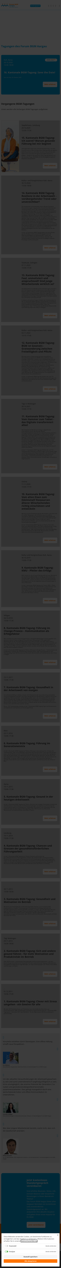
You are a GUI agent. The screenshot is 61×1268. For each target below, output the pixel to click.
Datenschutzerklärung (29, 1241)
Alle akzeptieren (31, 1261)
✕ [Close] (57, 1235)
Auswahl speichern (30, 1257)
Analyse (12, 1251)
